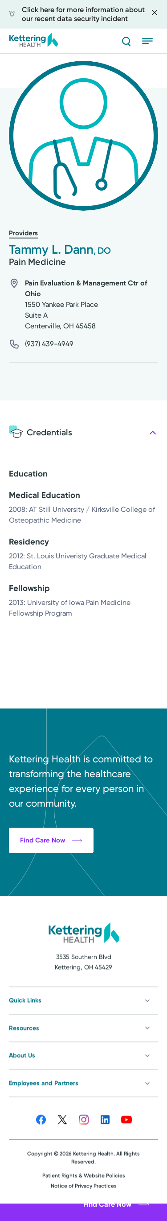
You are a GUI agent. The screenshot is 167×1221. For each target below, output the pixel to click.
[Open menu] (150, 41)
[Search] (126, 41)
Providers (23, 233)
